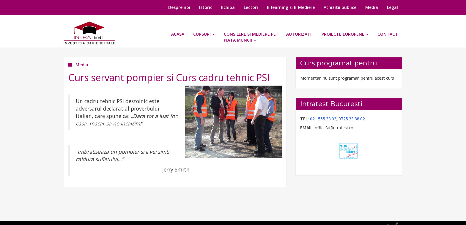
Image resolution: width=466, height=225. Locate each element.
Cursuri (204, 34)
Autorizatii (299, 34)
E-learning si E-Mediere (291, 7)
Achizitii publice (340, 7)
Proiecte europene (345, 34)
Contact (387, 34)
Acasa (177, 34)
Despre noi (179, 7)
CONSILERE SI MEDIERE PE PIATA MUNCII (250, 37)
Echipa (228, 7)
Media (371, 7)
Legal (392, 7)
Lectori (251, 7)
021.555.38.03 (323, 119)
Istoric (205, 7)
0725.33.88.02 (352, 119)
